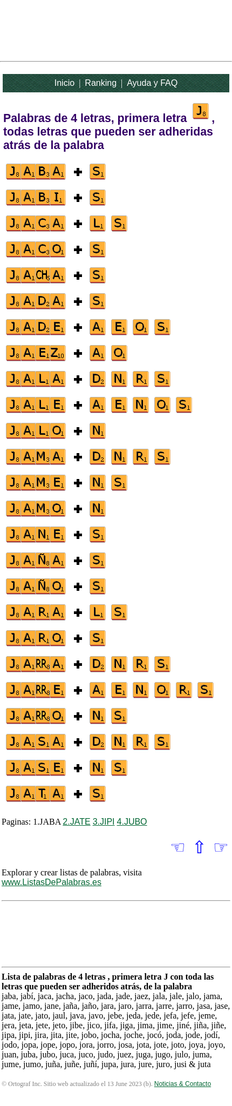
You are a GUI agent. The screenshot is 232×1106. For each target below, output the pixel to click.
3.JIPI (104, 821)
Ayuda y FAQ (152, 82)
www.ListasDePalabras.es (51, 882)
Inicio (64, 82)
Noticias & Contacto (182, 1084)
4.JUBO (132, 821)
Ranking (101, 82)
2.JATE (76, 821)
